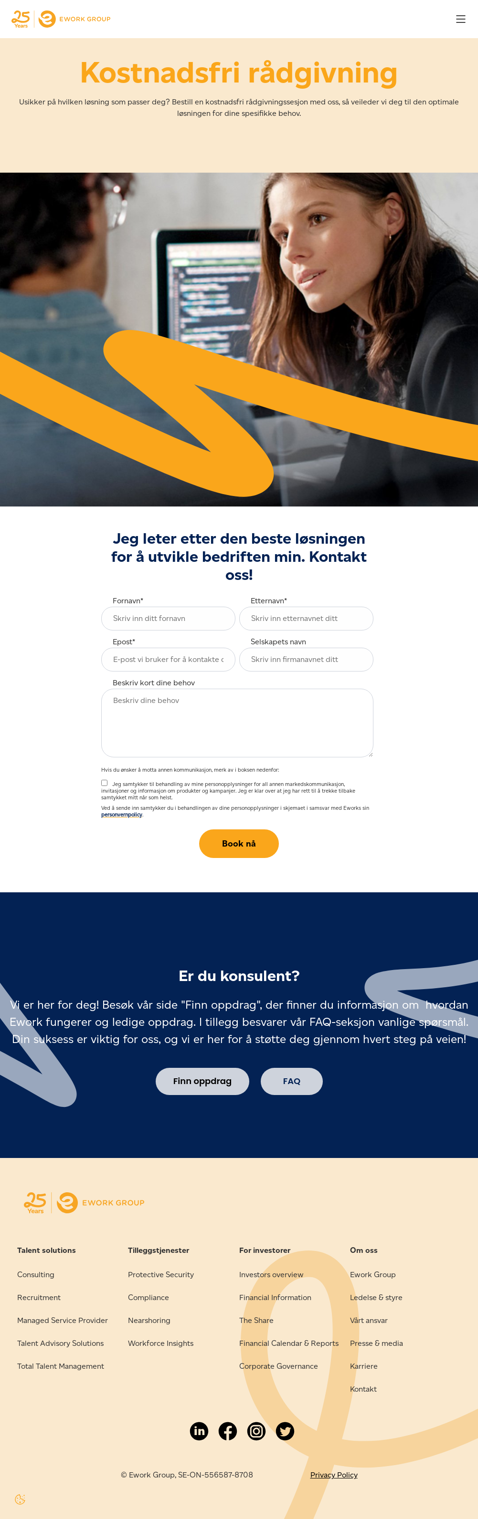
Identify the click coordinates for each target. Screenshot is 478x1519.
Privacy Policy (334, 1474)
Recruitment (39, 1297)
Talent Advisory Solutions (60, 1343)
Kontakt (363, 1389)
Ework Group (373, 1274)
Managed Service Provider (62, 1320)
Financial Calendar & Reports (289, 1343)
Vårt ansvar (369, 1320)
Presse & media (376, 1343)
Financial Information (275, 1297)
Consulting (35, 1274)
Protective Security (161, 1274)
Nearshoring (149, 1320)
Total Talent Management (60, 1366)
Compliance (148, 1297)
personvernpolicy (121, 814)
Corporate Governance (278, 1366)
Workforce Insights (160, 1343)
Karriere (364, 1366)
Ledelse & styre (376, 1297)
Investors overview (271, 1274)
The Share (256, 1320)
